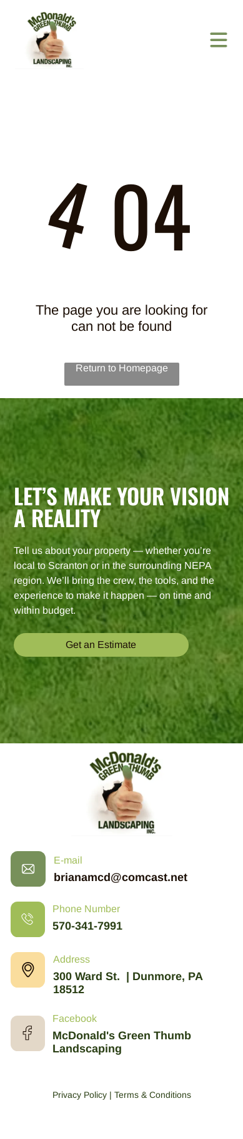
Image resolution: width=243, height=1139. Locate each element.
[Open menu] (218, 40)
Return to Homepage (122, 368)
